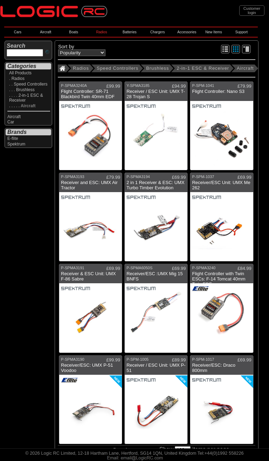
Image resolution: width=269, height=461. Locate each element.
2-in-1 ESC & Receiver (203, 68)
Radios (101, 32)
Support (241, 32)
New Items (213, 32)
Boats (73, 32)
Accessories (186, 32)
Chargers (157, 32)
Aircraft (45, 32)
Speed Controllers (117, 68)
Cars (17, 32)
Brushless (157, 68)
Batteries (130, 32)
